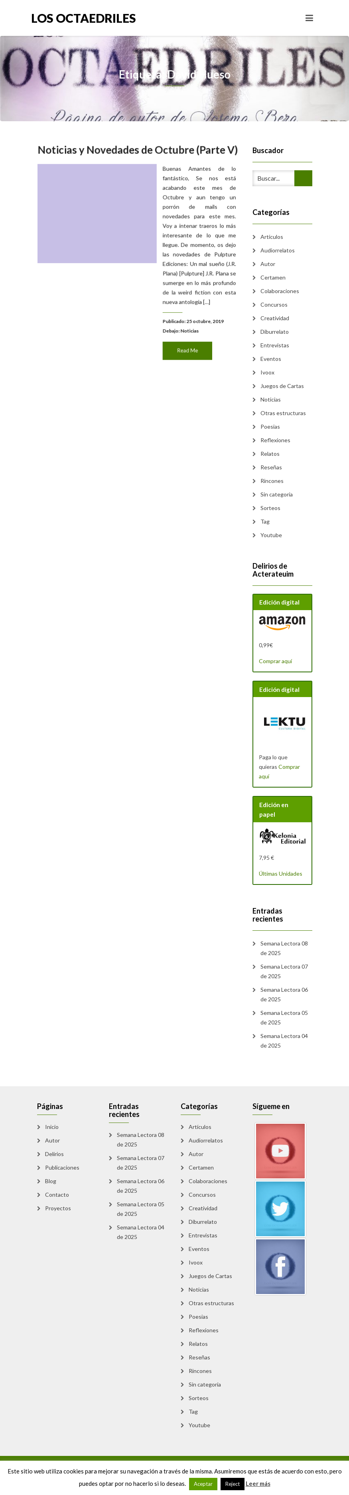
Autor (267, 263)
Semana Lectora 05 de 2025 (284, 1017)
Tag (265, 521)
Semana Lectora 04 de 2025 (284, 1040)
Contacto (57, 1194)
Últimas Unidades (280, 873)
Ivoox (267, 372)
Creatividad (274, 318)
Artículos (271, 236)
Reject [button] (232, 1484)
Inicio (52, 1126)
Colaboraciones (279, 291)
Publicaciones (62, 1167)
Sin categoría (276, 494)
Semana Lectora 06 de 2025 (284, 994)
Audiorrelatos (277, 250)
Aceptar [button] (203, 1484)
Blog (50, 1181)
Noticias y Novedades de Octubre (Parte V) (137, 154)
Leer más (258, 1483)
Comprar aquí (275, 661)
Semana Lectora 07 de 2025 (284, 971)
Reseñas (271, 467)
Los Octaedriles (83, 18)
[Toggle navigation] (309, 18)
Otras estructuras (283, 413)
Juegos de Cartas (282, 385)
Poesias (270, 426)
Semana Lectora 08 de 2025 (284, 948)
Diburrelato (274, 331)
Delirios (54, 1153)
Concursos (274, 304)
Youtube (271, 535)
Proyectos (58, 1208)
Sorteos (270, 507)
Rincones (272, 480)
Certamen (273, 277)
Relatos (270, 453)
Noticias (187, 327)
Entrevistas (274, 345)
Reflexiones (275, 440)
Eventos (270, 358)
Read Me (185, 346)
